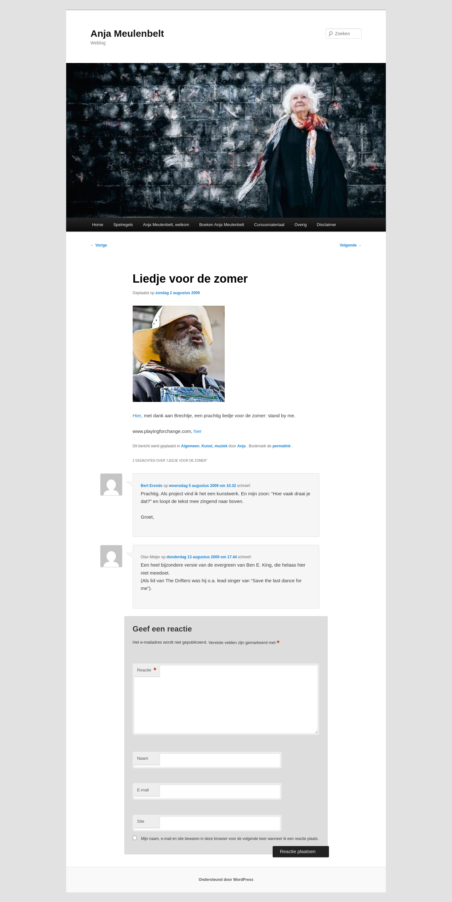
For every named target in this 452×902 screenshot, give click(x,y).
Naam (142, 758)
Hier (137, 415)
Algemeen (190, 446)
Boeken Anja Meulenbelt (221, 224)
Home (97, 224)
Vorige (98, 245)
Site (140, 821)
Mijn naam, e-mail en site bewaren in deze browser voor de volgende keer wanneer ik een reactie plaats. (230, 838)
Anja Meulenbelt (127, 33)
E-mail (143, 790)
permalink (282, 446)
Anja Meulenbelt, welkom (166, 224)
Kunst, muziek (214, 446)
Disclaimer (326, 224)
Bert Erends (151, 485)
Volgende (351, 245)
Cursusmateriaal (269, 224)
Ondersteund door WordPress (226, 879)
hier (198, 431)
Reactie (146, 670)
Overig (300, 224)
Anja (241, 446)
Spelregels (123, 224)
